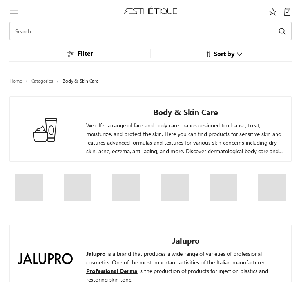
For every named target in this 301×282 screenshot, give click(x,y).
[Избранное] (272, 11)
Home (15, 81)
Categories (42, 81)
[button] (224, 53)
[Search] (150, 31)
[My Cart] (287, 11)
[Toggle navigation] (13, 11)
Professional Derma (112, 271)
